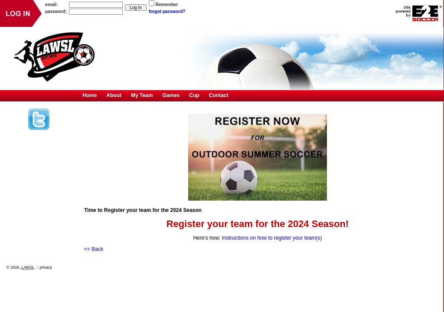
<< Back (93, 249)
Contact (219, 95)
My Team (142, 95)
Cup (194, 95)
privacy (46, 267)
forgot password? (167, 11)
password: (56, 11)
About (113, 95)
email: (51, 4)
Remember (167, 4)
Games (171, 95)
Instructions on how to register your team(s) (272, 238)
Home (89, 95)
